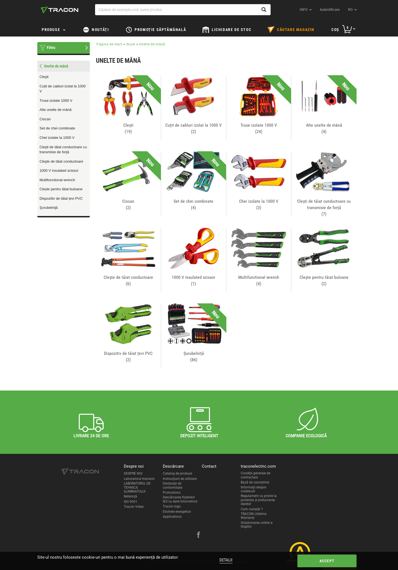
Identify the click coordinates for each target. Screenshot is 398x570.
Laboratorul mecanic (139, 479)
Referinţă (130, 496)
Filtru (51, 47)
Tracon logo (172, 506)
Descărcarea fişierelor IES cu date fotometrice (180, 499)
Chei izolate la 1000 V (57, 138)
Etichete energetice (177, 512)
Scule (130, 44)
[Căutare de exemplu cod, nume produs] (183, 9)
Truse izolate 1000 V (56, 100)
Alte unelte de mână (56, 110)
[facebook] (198, 535)
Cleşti (44, 77)
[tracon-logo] (59, 10)
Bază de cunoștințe (255, 482)
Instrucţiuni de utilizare (180, 479)
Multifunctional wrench (57, 180)
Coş (335, 29)
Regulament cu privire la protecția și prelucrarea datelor (259, 500)
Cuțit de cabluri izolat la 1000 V (63, 88)
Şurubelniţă (49, 207)
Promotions (171, 492)
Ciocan (45, 119)
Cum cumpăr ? (252, 509)
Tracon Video (134, 507)
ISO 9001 (130, 502)
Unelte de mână (152, 44)
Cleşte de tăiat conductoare (61, 161)
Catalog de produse (177, 473)
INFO (304, 9)
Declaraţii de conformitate (172, 485)
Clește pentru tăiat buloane (61, 189)
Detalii (225, 560)
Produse (51, 29)
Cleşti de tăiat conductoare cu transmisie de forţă (63, 149)
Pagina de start (109, 44)
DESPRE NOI (133, 473)
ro (350, 9)
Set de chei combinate (57, 128)
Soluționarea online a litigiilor (257, 525)
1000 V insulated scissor (59, 170)
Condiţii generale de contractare (255, 475)
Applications (172, 517)
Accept (327, 561)
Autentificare (330, 9)
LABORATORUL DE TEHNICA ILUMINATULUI (137, 487)
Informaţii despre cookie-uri (253, 489)
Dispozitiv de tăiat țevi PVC (61, 198)
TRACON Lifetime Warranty (253, 516)
